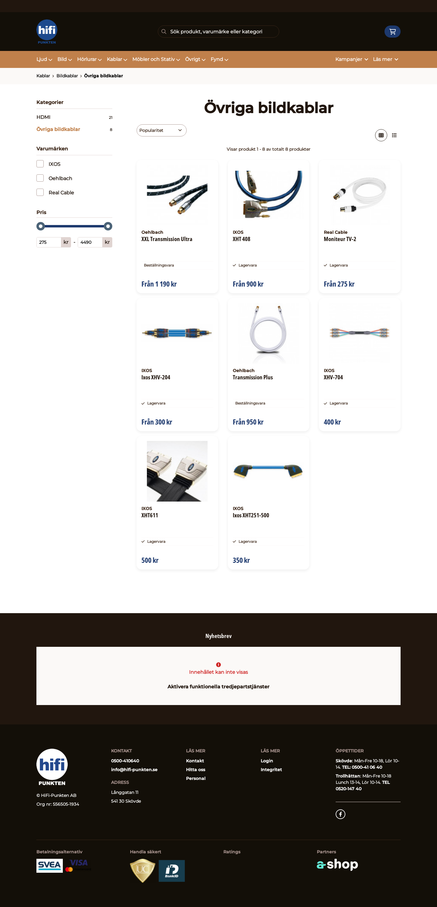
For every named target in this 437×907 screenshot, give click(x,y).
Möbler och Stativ (156, 59)
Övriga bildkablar (103, 76)
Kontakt (195, 761)
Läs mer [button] (385, 59)
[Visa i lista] (394, 135)
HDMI (74, 117)
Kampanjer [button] (351, 59)
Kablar (117, 59)
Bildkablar (67, 76)
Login (267, 761)
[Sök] (218, 31)
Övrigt (195, 59)
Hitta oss (195, 769)
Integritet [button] (271, 769)
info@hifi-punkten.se (134, 769)
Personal (195, 778)
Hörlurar (89, 59)
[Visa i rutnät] (381, 135)
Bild (64, 59)
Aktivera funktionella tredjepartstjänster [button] (218, 687)
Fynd (220, 59)
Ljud (44, 59)
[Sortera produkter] (162, 130)
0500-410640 (125, 761)
